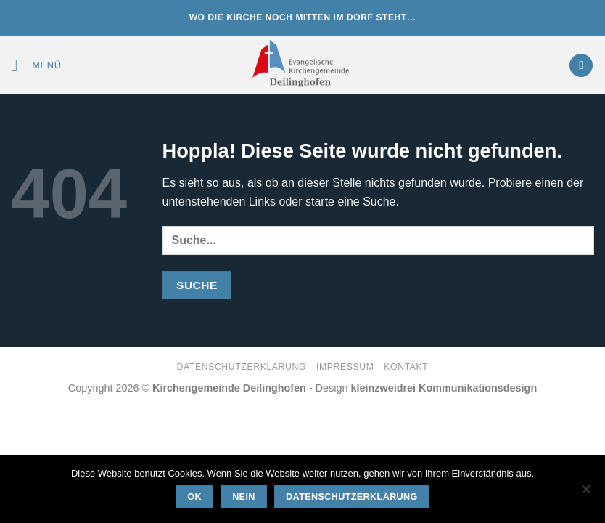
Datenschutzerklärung (242, 367)
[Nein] (585, 493)
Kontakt (406, 367)
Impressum (345, 367)
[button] (36, 65)
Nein (243, 497)
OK (194, 497)
